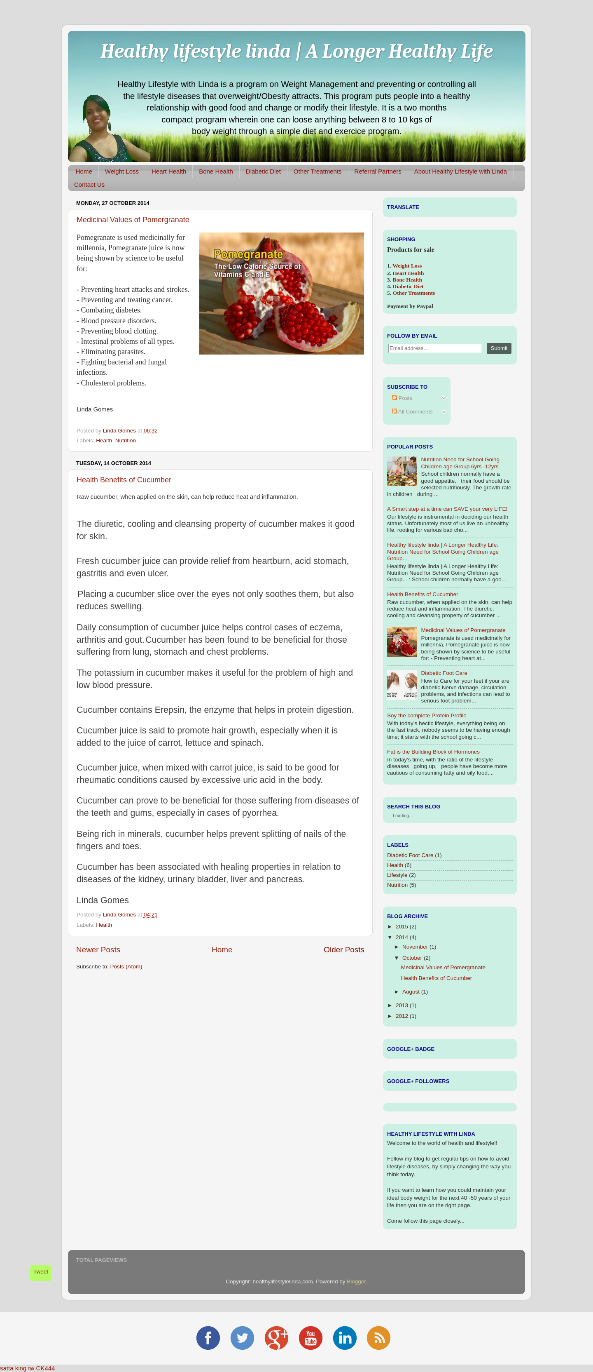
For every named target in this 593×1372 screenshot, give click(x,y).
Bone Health (216, 171)
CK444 (45, 1368)
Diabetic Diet (263, 171)
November (415, 947)
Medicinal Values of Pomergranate (133, 220)
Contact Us (89, 184)
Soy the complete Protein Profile (427, 715)
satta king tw (17, 1368)
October (412, 958)
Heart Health (169, 171)
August (411, 992)
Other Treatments (318, 171)
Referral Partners (378, 171)
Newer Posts (98, 949)
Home (84, 171)
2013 (402, 1005)
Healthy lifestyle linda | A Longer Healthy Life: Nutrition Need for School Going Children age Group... (443, 551)
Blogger (356, 1281)
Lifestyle (397, 875)
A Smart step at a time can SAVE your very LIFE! (447, 509)
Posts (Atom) (126, 966)
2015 (402, 926)
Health (104, 440)
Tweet (40, 1272)
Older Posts (344, 949)
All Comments (412, 412)
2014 (402, 937)
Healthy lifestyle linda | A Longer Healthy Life (296, 51)
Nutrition (125, 440)
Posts (402, 398)
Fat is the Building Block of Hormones (433, 752)
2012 (402, 1016)
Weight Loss (122, 171)
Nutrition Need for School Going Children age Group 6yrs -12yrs (460, 462)
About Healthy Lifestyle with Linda (460, 171)
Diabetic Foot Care (444, 673)
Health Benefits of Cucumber (124, 480)
